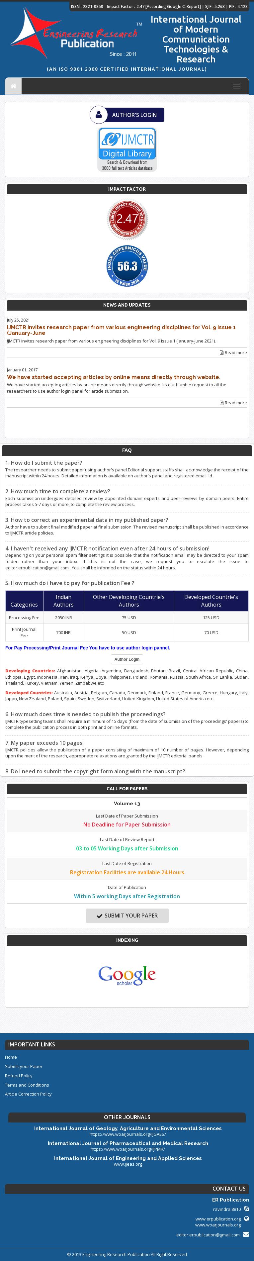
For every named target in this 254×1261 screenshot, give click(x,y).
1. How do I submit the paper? (43, 462)
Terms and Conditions (27, 1085)
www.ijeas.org (128, 1164)
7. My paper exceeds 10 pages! (44, 742)
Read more (233, 352)
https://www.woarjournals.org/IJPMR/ (128, 1149)
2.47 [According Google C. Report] (168, 6)
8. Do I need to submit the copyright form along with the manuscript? (95, 771)
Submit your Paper (127, 916)
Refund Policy (19, 1076)
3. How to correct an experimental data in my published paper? (86, 520)
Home (11, 1057)
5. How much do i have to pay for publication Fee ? (69, 583)
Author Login (127, 659)
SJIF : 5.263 (215, 6)
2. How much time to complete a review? (57, 491)
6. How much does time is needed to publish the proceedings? (85, 714)
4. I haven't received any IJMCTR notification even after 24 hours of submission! (107, 548)
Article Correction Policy (28, 1094)
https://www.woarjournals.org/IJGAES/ (128, 1134)
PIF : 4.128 (238, 6)
